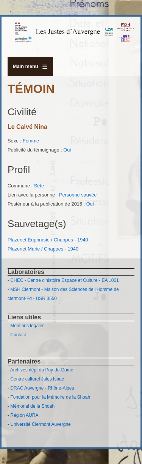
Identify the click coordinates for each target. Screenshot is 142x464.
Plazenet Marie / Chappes (35, 249)
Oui (67, 150)
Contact (18, 334)
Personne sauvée (78, 195)
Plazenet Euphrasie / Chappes (40, 240)
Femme (31, 141)
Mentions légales (27, 325)
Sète (39, 186)
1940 (82, 240)
